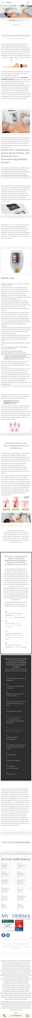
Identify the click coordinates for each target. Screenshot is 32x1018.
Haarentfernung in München (23, 987)
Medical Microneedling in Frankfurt (9, 997)
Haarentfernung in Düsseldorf (9, 985)
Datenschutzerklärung (20, 943)
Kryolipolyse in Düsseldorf (17, 961)
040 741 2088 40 (22, 884)
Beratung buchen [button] (16, 20)
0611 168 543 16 (22, 908)
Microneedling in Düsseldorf (9, 991)
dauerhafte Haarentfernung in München (13, 981)
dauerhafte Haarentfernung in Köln (23, 979)
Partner (4, 943)
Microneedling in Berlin (22, 989)
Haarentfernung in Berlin (23, 983)
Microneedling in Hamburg (7, 993)
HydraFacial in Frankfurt (12, 1008)
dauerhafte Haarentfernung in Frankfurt (13, 977)
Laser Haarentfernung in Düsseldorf (22, 967)
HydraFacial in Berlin (18, 1006)
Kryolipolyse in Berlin (5, 961)
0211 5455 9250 (6, 876)
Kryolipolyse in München (8, 965)
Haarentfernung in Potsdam (10, 989)
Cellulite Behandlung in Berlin (7, 1002)
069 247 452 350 (22, 876)
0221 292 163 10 (22, 892)
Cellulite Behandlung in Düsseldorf (23, 1002)
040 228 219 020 (6, 884)
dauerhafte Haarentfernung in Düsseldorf (22, 975)
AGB (14, 943)
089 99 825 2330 (22, 900)
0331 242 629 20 (6, 908)
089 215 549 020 (6, 900)
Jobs (12, 943)
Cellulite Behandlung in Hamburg (8, 1004)
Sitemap (16, 1012)
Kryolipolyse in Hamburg (13, 963)
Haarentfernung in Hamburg (8, 987)
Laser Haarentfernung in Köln (12, 971)
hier (12, 723)
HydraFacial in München (16, 1010)
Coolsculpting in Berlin (7, 1006)
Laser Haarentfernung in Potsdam (16, 973)
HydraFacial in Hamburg (25, 1008)
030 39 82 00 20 (6, 868)
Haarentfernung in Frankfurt (23, 985)
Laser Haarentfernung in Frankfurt (10, 969)
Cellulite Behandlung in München (24, 1004)
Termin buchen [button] (16, 24)
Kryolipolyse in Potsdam (20, 965)
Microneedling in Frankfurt (23, 991)
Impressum (27, 943)
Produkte (8, 943)
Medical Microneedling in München (18, 999)
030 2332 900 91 (22, 868)
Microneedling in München (20, 993)
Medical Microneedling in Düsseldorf (21, 995)
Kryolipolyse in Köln (24, 963)
